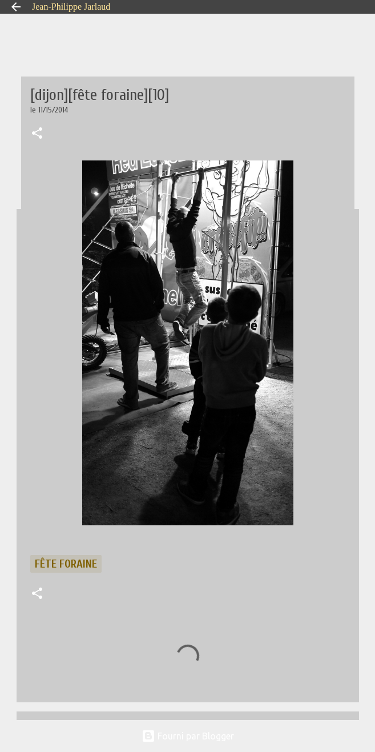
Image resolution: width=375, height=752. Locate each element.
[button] (37, 134)
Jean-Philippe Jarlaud (71, 6)
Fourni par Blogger (188, 736)
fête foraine (66, 563)
